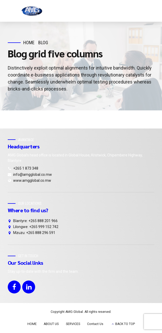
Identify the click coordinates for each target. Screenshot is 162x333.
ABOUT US (51, 324)
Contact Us (95, 324)
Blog (43, 42)
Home (29, 42)
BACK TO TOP (125, 324)
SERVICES (73, 324)
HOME (32, 324)
